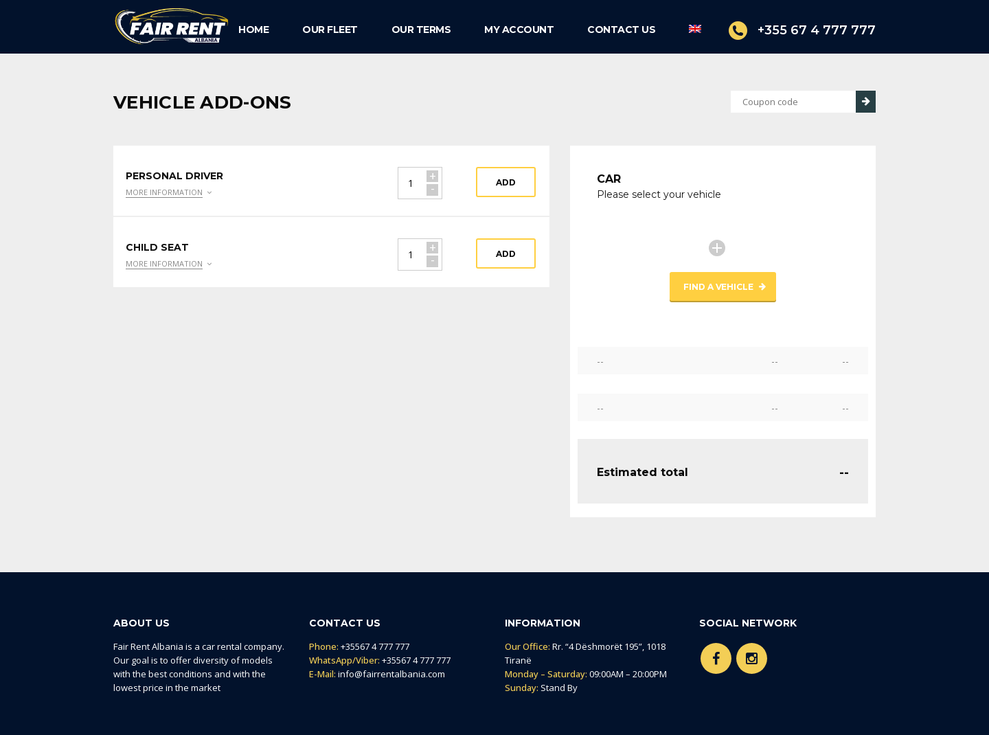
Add (506, 182)
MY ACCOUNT (519, 29)
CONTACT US (621, 29)
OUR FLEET (330, 29)
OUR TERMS (421, 29)
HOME (253, 29)
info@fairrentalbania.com (391, 674)
